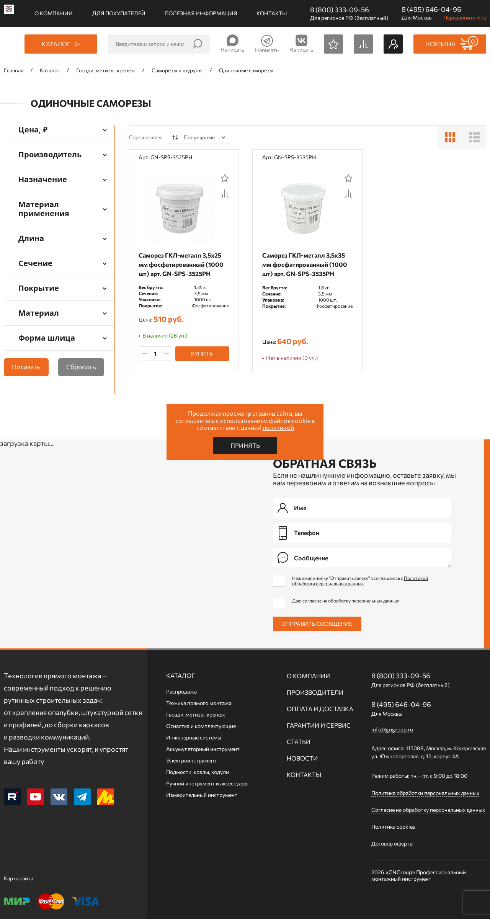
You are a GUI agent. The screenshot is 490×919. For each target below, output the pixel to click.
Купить (202, 354)
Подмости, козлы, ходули (197, 772)
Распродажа (181, 691)
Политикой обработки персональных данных (360, 580)
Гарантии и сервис (319, 725)
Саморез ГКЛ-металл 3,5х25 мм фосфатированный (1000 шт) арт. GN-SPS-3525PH (182, 264)
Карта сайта (18, 878)
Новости (302, 758)
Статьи (298, 741)
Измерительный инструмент (201, 795)
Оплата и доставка (320, 708)
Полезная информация (201, 13)
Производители (315, 692)
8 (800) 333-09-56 (339, 9)
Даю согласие (345, 600)
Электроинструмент (191, 760)
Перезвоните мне (464, 17)
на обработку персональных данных (360, 600)
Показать (26, 366)
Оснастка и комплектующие (201, 726)
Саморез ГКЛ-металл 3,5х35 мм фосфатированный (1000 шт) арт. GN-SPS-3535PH (306, 264)
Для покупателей (118, 13)
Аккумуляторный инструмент (203, 749)
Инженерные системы (193, 737)
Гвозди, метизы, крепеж (195, 714)
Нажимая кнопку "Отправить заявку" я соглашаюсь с (360, 580)
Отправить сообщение (317, 623)
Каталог (180, 675)
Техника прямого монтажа (199, 703)
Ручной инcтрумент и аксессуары (207, 783)
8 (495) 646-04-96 (431, 9)
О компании (53, 13)
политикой (278, 427)
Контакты (271, 13)
